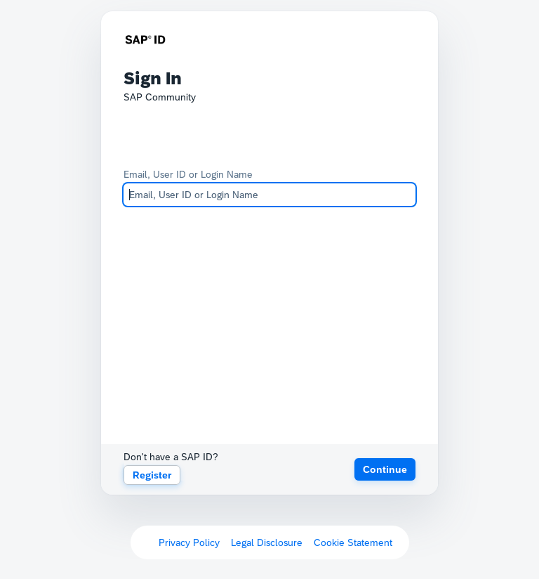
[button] (384, 469)
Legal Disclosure (266, 542)
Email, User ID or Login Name (188, 174)
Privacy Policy (189, 542)
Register (152, 475)
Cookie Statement (353, 542)
